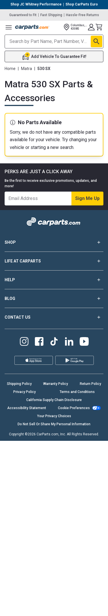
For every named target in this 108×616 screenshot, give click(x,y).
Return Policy (90, 384)
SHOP (54, 242)
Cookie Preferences (74, 408)
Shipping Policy (19, 384)
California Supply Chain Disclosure (54, 400)
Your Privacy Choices (54, 416)
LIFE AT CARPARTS (54, 261)
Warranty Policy (55, 384)
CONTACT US (54, 317)
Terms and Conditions (77, 392)
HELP (54, 279)
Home (10, 68)
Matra (26, 68)
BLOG (54, 298)
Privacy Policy (24, 392)
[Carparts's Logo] (32, 27)
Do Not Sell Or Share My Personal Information (54, 424)
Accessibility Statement (26, 408)
